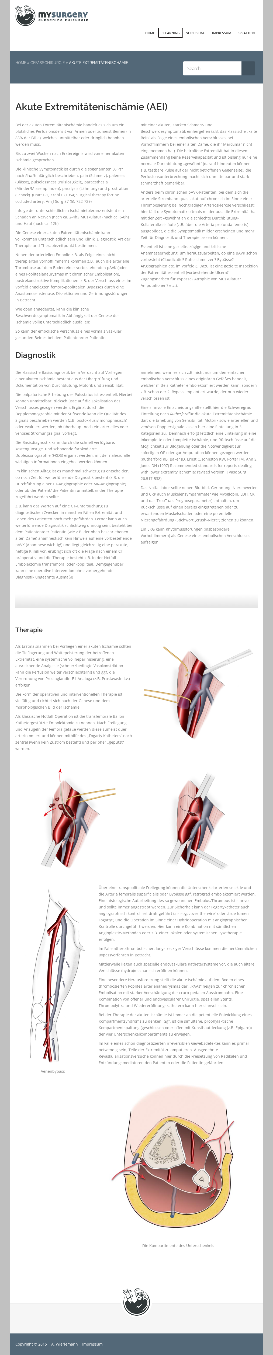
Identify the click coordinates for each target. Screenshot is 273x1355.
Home (150, 33)
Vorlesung (196, 33)
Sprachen (246, 33)
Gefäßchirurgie (47, 63)
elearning (170, 33)
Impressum (221, 33)
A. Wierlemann (64, 1344)
